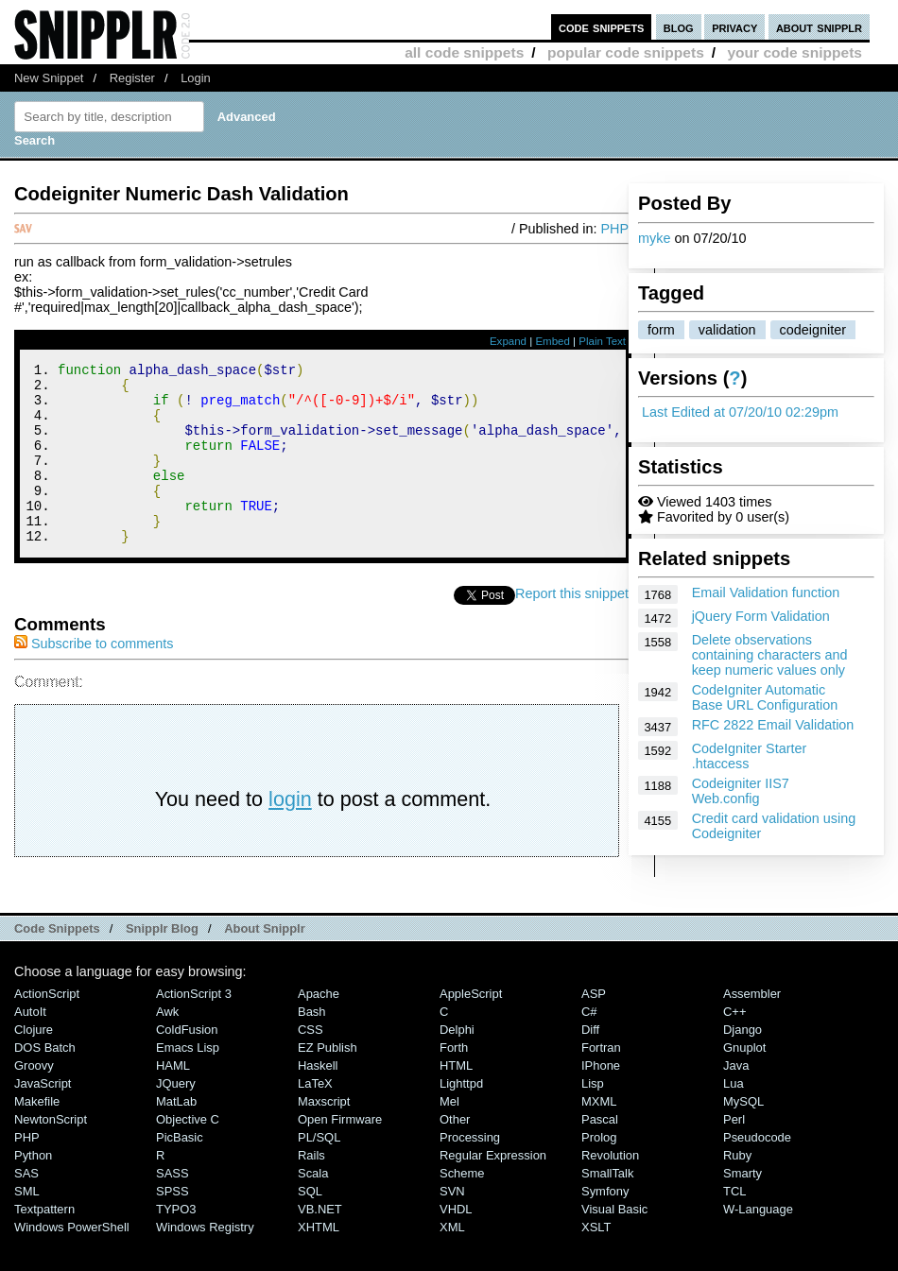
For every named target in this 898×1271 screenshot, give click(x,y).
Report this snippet (572, 627)
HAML (173, 1099)
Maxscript (324, 1135)
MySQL (743, 1135)
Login (196, 78)
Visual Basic (614, 1243)
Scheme (462, 1207)
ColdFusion (187, 1063)
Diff (590, 1063)
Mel (449, 1135)
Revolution (610, 1189)
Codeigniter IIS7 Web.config (740, 791)
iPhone (600, 1099)
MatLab (176, 1135)
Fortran (601, 1081)
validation (727, 329)
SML (27, 1225)
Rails (311, 1189)
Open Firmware (340, 1153)
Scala (313, 1207)
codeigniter (813, 329)
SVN (452, 1225)
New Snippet (48, 78)
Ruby (737, 1189)
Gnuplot (744, 1081)
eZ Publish (327, 1081)
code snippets (602, 27)
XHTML (318, 1261)
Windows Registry (205, 1261)
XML (452, 1261)
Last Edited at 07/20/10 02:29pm (740, 412)
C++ (734, 1046)
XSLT (596, 1261)
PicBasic (179, 1171)
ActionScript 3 (194, 1028)
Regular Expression (493, 1189)
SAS (26, 1207)
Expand (508, 341)
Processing (470, 1171)
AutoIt (30, 1046)
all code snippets (464, 52)
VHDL (456, 1243)
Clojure (33, 1063)
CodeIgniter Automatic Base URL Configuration (765, 697)
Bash (312, 1046)
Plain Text (602, 341)
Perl (734, 1153)
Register (132, 78)
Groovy (34, 1099)
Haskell (317, 1099)
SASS (172, 1207)
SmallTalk (607, 1207)
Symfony (605, 1225)
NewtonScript (50, 1153)
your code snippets (794, 52)
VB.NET (320, 1243)
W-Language (758, 1243)
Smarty (742, 1207)
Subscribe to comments (93, 677)
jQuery (176, 1117)
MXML (598, 1135)
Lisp (592, 1117)
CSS (310, 1063)
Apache (318, 1028)
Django (742, 1063)
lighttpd (461, 1117)
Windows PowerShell (72, 1261)
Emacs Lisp (187, 1081)
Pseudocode (757, 1171)
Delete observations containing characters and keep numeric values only (770, 655)
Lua (733, 1117)
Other (455, 1153)
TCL (734, 1225)
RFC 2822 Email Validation (773, 724)
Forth (454, 1081)
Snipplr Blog (162, 962)
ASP (593, 1028)
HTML (456, 1099)
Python (33, 1189)
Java (736, 1099)
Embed (552, 341)
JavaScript (42, 1117)
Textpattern (44, 1243)
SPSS (172, 1225)
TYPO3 (176, 1243)
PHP (614, 228)
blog (679, 27)
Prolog (598, 1171)
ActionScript (46, 1028)
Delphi (457, 1063)
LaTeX (315, 1117)
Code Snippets (57, 962)
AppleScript (471, 1028)
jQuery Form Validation (761, 616)
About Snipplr (264, 962)
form (661, 329)
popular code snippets (625, 52)
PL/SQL (319, 1171)
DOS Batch (45, 1081)
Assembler (752, 1028)
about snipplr (819, 27)
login (290, 833)
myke (654, 238)
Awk (167, 1046)
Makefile (37, 1135)
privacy (734, 27)
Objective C (187, 1153)
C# (589, 1046)
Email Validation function (766, 592)
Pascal (599, 1153)
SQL (310, 1225)
